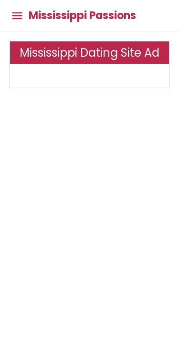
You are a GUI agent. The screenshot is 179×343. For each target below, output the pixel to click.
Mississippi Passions (82, 15)
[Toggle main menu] (17, 15)
